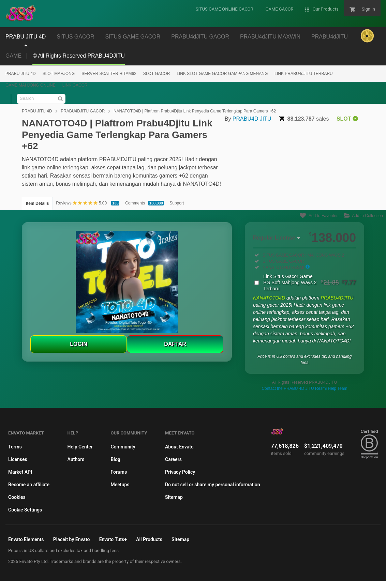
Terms (15, 446)
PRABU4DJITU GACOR (83, 111)
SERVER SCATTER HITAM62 (108, 73)
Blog (115, 459)
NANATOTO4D (269, 298)
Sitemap (174, 497)
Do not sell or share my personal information (212, 484)
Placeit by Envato (71, 539)
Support (176, 203)
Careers (173, 459)
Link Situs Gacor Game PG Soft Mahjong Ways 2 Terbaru (309, 282)
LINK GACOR (75, 85)
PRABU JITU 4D (20, 73)
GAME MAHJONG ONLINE (30, 85)
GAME (13, 56)
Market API (20, 472)
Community (122, 446)
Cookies (17, 497)
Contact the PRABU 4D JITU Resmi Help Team (304, 388)
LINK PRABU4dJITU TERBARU (303, 73)
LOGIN (78, 344)
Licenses (17, 459)
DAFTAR (175, 344)
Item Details (37, 203)
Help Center (80, 446)
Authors (76, 459)
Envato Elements (26, 539)
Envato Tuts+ (113, 539)
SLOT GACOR (156, 73)
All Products (149, 539)
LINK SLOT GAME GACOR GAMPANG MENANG (222, 73)
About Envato (179, 446)
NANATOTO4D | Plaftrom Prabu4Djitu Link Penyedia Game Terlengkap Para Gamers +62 (195, 111)
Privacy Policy (180, 472)
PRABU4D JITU (252, 119)
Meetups (119, 484)
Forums (118, 472)
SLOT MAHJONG (59, 73)
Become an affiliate (28, 484)
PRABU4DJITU (337, 298)
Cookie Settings (25, 510)
